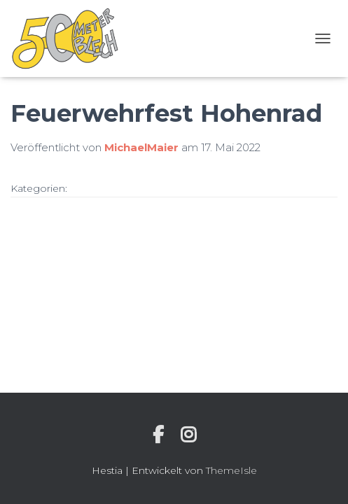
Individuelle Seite (158, 435)
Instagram (188, 435)
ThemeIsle (231, 470)
